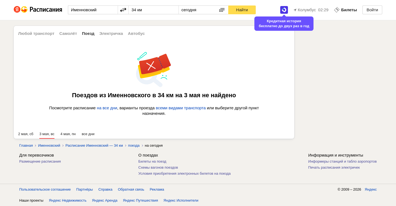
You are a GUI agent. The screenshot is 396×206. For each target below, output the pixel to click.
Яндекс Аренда (104, 200)
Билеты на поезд (152, 161)
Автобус (136, 33)
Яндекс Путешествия (140, 200)
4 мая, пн (68, 134)
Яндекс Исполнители (181, 200)
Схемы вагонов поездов (158, 167)
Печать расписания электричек (334, 167)
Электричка (111, 33)
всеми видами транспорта (181, 107)
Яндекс (371, 189)
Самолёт (68, 33)
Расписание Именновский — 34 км (94, 145)
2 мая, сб (25, 134)
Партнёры (84, 189)
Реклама (157, 189)
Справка (105, 189)
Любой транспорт (36, 33)
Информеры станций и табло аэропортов (342, 161)
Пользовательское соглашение (45, 189)
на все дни (107, 107)
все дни (88, 134)
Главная (26, 145)
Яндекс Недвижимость (68, 200)
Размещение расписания (40, 161)
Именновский (49, 145)
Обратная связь (131, 189)
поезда (134, 145)
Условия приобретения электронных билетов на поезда (184, 173)
